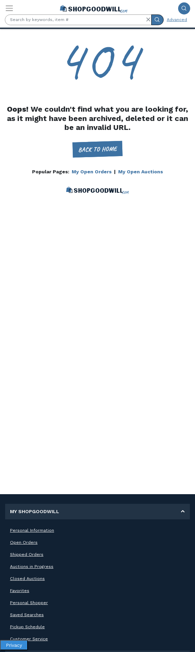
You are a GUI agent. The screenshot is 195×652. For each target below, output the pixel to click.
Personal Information (32, 530)
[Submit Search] (184, 8)
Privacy (14, 645)
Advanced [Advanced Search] (177, 19)
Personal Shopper (29, 602)
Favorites (19, 590)
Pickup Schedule (27, 626)
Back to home (97, 149)
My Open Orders (92, 171)
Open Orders (24, 542)
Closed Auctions (27, 578)
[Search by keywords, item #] (78, 19)
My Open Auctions (140, 171)
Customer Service (29, 638)
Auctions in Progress (31, 566)
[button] (148, 19)
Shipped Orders (26, 554)
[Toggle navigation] (9, 8)
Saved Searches (27, 614)
